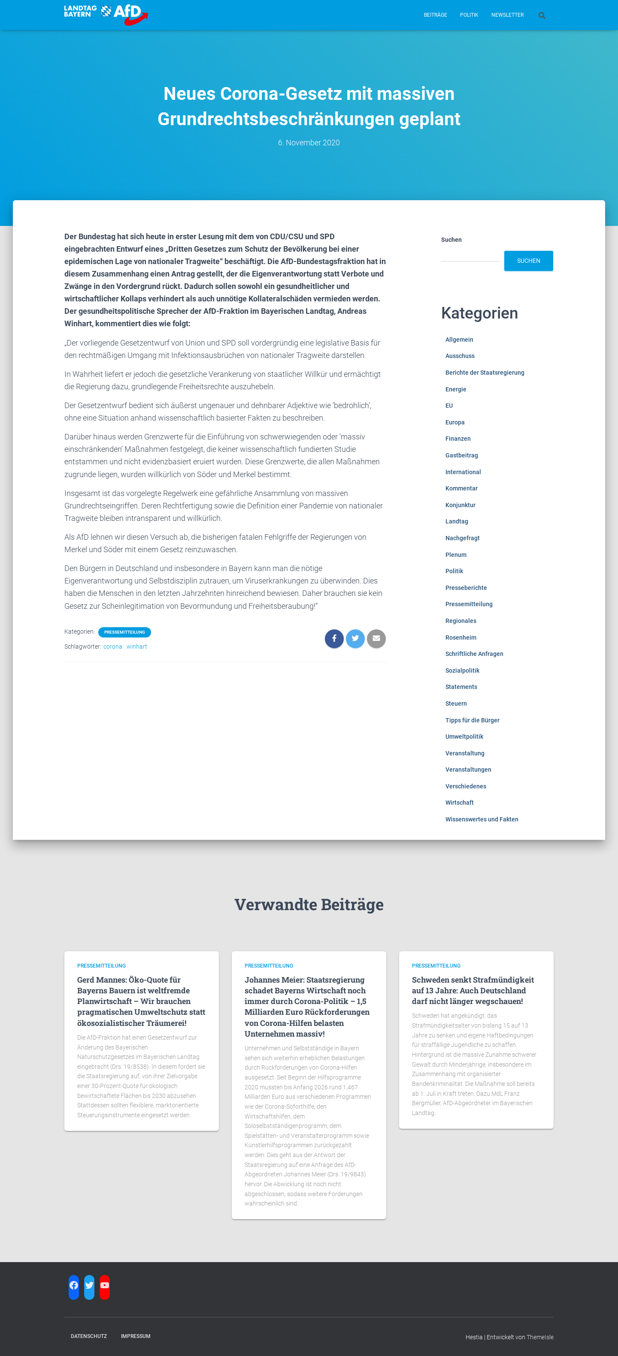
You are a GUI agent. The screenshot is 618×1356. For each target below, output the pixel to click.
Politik (469, 15)
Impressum (136, 1336)
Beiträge (435, 15)
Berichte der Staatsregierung (484, 372)
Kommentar (461, 488)
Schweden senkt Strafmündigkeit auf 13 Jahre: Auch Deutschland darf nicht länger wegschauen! (473, 990)
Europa (455, 422)
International (463, 472)
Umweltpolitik (464, 736)
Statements (461, 686)
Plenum (456, 554)
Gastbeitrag (461, 455)
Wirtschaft (459, 802)
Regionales (460, 620)
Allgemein (459, 339)
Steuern (456, 703)
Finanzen (458, 438)
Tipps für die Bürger (472, 720)
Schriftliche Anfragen (474, 653)
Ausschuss (460, 355)
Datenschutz (89, 1336)
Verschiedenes (465, 786)
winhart (137, 646)
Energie (456, 389)
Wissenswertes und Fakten (481, 819)
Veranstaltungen (468, 769)
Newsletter (507, 15)
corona (112, 646)
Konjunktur (460, 505)
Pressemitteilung (124, 632)
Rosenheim (460, 637)
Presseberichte (466, 587)
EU (449, 405)
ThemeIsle (540, 1337)
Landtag (456, 521)
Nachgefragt (462, 538)
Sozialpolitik (462, 670)
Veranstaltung (465, 753)
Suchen (451, 239)
